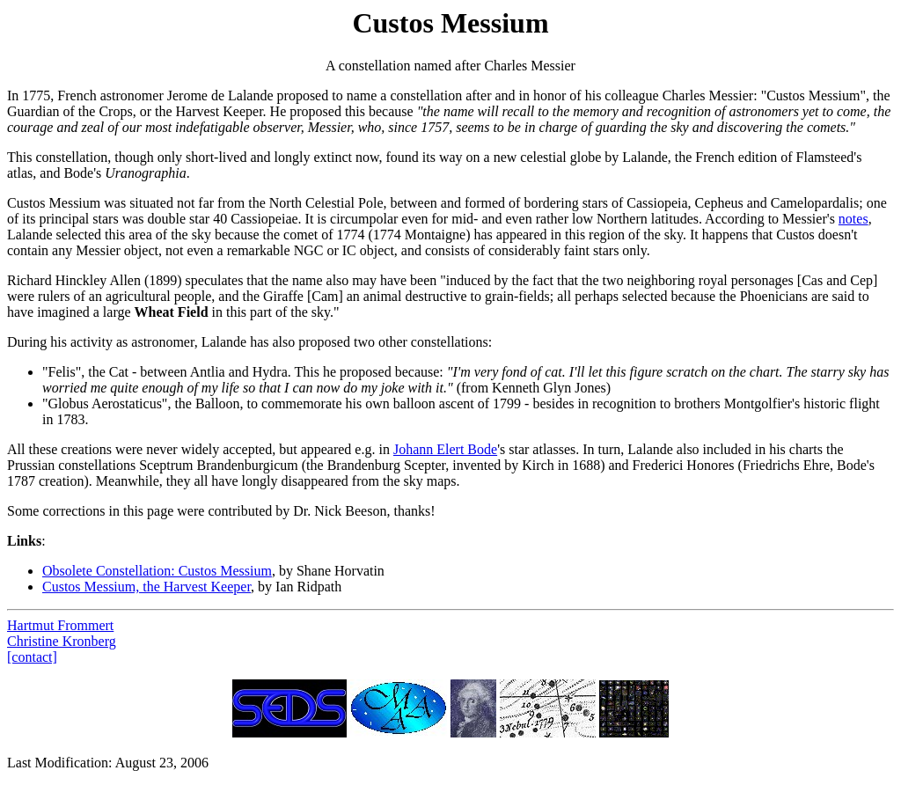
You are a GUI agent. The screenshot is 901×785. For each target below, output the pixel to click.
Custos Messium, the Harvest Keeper (146, 586)
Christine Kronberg (61, 641)
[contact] (32, 656)
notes (853, 218)
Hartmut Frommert (60, 625)
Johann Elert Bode (445, 449)
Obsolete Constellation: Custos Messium (157, 570)
